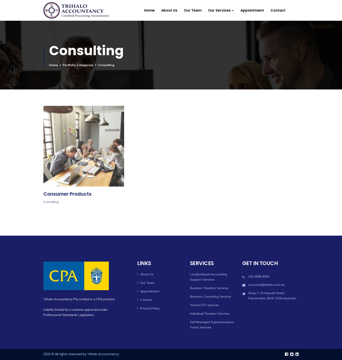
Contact (278, 10)
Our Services (219, 10)
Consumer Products (67, 194)
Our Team (193, 10)
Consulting (51, 202)
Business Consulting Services (210, 296)
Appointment (252, 10)
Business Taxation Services (209, 288)
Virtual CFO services (204, 305)
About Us (169, 10)
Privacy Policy (150, 308)
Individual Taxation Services (210, 313)
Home (149, 10)
